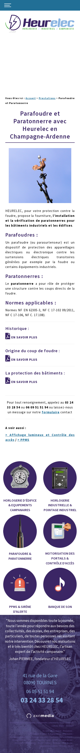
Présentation (56, 731)
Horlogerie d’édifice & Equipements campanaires (20, 486)
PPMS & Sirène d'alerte (20, 591)
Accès (40, 743)
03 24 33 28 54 (42, 700)
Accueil (31, 98)
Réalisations (31, 743)
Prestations (47, 98)
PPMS (55, 740)
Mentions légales (66, 746)
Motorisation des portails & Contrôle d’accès (60, 540)
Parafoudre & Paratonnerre (20, 538)
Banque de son (60, 588)
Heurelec (57, 743)
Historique (19, 743)
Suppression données (48, 746)
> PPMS (23, 440)
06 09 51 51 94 (40, 691)
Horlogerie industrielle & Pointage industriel (60, 486)
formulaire (51, 412)
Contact (48, 743)
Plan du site (67, 743)
